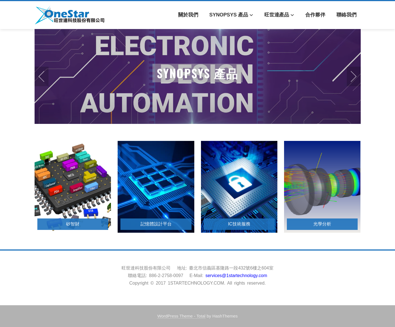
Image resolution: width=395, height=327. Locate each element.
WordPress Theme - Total (181, 316)
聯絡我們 (346, 15)
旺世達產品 (279, 15)
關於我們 (188, 15)
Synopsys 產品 (231, 15)
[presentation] (42, 76)
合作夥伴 (315, 15)
